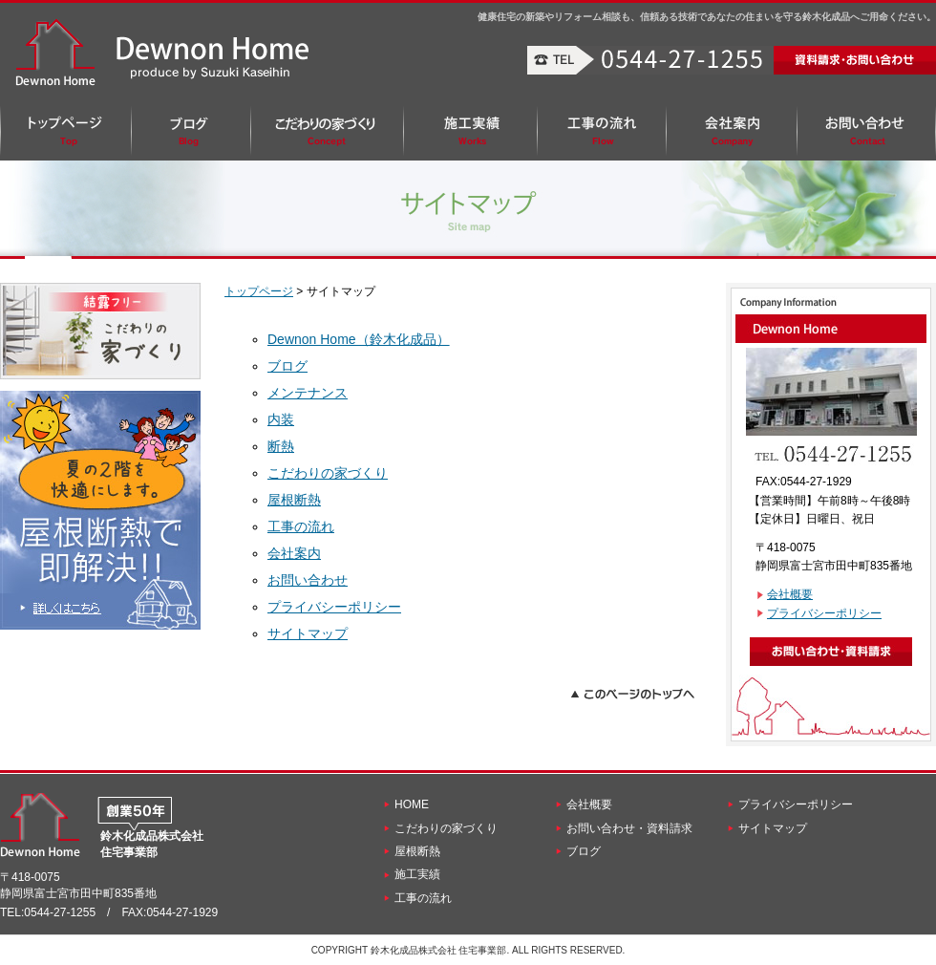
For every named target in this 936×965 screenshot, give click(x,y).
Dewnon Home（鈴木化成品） (358, 339)
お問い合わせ (307, 580)
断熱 (280, 446)
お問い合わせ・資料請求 (629, 828)
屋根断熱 (294, 499)
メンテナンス (307, 392)
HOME (411, 804)
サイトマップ (307, 633)
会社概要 (790, 594)
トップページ (258, 291)
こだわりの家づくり (327, 473)
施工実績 (417, 874)
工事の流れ (300, 526)
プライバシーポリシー (334, 606)
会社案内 (294, 553)
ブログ (287, 366)
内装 (280, 419)
